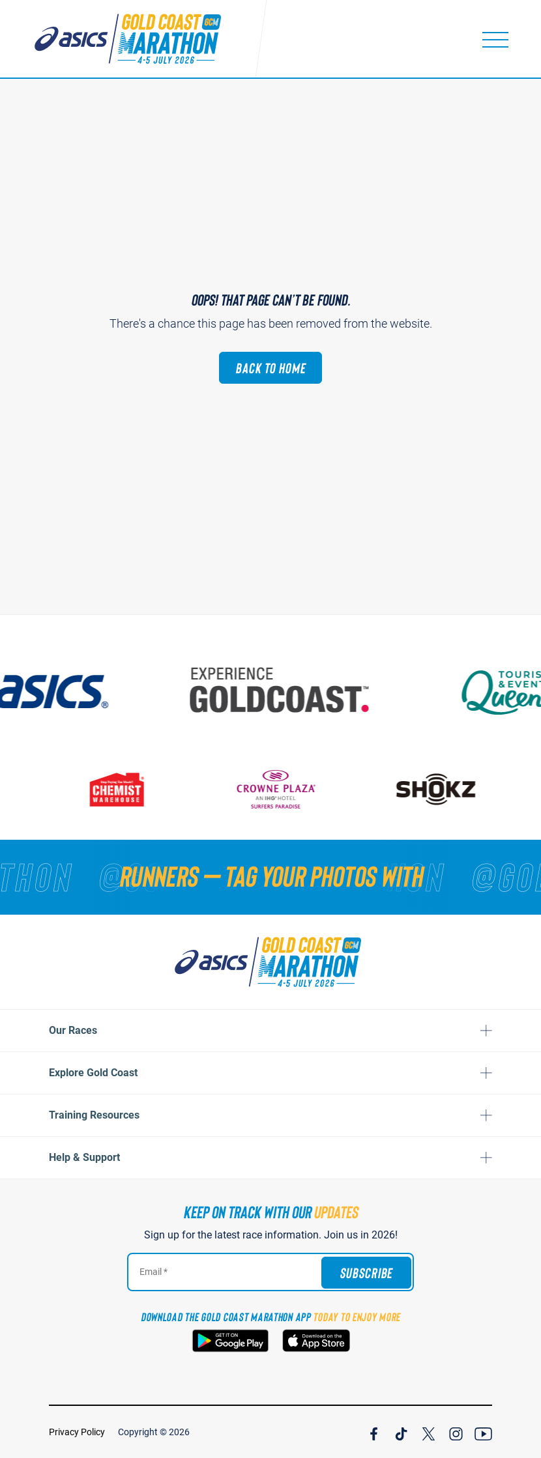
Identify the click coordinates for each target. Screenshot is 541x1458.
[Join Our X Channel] (428, 1431)
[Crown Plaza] (281, 789)
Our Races (73, 1030)
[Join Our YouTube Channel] (483, 1431)
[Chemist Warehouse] (121, 789)
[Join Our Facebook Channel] (374, 1431)
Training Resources (94, 1115)
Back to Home (270, 367)
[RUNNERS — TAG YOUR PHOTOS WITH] (270, 875)
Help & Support (84, 1157)
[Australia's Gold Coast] (287, 690)
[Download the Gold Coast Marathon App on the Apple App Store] (316, 1340)
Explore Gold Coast (93, 1072)
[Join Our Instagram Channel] (456, 1431)
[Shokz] (441, 789)
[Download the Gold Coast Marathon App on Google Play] (230, 1340)
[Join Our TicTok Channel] (401, 1431)
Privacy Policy (77, 1432)
